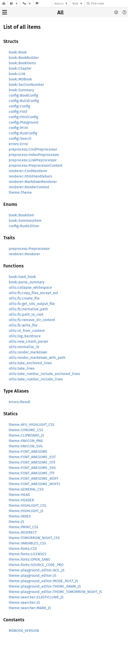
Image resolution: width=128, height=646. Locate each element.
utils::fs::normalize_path (28, 309)
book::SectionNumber (26, 84)
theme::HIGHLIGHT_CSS (27, 505)
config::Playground (23, 122)
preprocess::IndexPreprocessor (34, 155)
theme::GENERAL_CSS (26, 489)
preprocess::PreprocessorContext (35, 165)
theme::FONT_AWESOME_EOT (32, 457)
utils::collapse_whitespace (30, 287)
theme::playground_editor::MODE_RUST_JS (43, 581)
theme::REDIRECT (23, 532)
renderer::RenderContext (29, 187)
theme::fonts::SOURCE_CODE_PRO (36, 565)
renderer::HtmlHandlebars (30, 176)
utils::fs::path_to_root (26, 314)
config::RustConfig (23, 133)
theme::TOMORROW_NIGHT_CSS (34, 538)
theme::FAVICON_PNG (26, 441)
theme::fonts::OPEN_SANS (29, 559)
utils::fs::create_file (24, 298)
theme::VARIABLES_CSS (27, 543)
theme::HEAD (19, 495)
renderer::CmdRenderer (28, 171)
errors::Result (19, 402)
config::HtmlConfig (23, 117)
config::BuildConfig (24, 101)
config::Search (20, 138)
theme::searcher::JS (24, 602)
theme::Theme (20, 192)
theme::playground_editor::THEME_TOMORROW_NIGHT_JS (55, 592)
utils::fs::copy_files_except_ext (33, 293)
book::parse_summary (27, 282)
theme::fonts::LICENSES (27, 554)
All (60, 12)
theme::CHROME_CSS (26, 430)
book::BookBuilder (24, 57)
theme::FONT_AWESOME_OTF (32, 462)
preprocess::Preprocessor (29, 248)
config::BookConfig (23, 95)
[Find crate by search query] (109, 3)
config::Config (19, 106)
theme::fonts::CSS (23, 548)
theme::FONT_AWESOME (28, 451)
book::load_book (22, 277)
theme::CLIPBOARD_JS (26, 435)
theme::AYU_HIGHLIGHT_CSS (31, 424)
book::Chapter (20, 68)
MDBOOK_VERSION (24, 630)
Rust (75, 3)
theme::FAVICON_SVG (26, 446)
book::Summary (21, 90)
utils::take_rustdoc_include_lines (36, 379)
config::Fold (18, 111)
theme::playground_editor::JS (32, 575)
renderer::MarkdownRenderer (33, 182)
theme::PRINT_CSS (23, 527)
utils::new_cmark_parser (28, 341)
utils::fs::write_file (23, 325)
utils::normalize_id (24, 347)
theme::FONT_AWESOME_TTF (32, 473)
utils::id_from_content (27, 331)
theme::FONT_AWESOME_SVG (32, 468)
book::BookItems (22, 63)
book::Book (18, 52)
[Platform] (26, 3)
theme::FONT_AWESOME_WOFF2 (34, 484)
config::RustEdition (24, 226)
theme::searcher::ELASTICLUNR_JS (36, 597)
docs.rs (59, 3)
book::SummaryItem (25, 220)
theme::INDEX (20, 516)
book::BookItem (21, 215)
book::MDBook (20, 79)
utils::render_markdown (28, 352)
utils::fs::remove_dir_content (32, 320)
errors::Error (18, 144)
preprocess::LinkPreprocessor (33, 160)
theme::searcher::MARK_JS (30, 608)
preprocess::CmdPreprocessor (33, 149)
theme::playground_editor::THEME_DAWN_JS (45, 586)
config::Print (18, 128)
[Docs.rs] (4, 3)
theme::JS (16, 521)
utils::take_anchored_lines (30, 363)
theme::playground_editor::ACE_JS (36, 570)
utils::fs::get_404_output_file (32, 304)
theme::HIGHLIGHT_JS (26, 511)
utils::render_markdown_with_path (37, 357)
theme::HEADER (21, 500)
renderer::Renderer (24, 254)
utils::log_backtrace (25, 336)
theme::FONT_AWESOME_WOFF (33, 478)
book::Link (17, 74)
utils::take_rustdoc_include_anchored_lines (44, 374)
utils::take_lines (21, 368)
